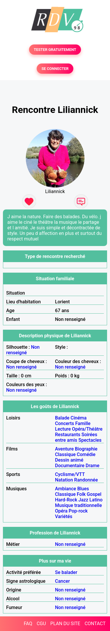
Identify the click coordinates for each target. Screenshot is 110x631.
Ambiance (65, 488)
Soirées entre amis (76, 437)
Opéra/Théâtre (87, 429)
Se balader (66, 572)
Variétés (63, 516)
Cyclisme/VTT (70, 474)
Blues (83, 488)
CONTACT (95, 623)
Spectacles (89, 440)
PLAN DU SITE (65, 623)
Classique (65, 454)
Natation (64, 480)
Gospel (94, 494)
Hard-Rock (66, 500)
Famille (82, 423)
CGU (41, 623)
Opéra (61, 511)
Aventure (64, 449)
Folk (81, 494)
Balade (62, 418)
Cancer (62, 581)
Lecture (63, 429)
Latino (96, 500)
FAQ (28, 623)
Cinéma (79, 418)
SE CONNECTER (54, 68)
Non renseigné (23, 349)
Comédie (86, 454)
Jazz (83, 500)
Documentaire (69, 465)
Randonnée (86, 480)
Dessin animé (69, 460)
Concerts (64, 423)
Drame (92, 465)
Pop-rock (78, 511)
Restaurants (67, 434)
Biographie (86, 449)
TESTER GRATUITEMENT (55, 49)
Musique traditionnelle (78, 505)
